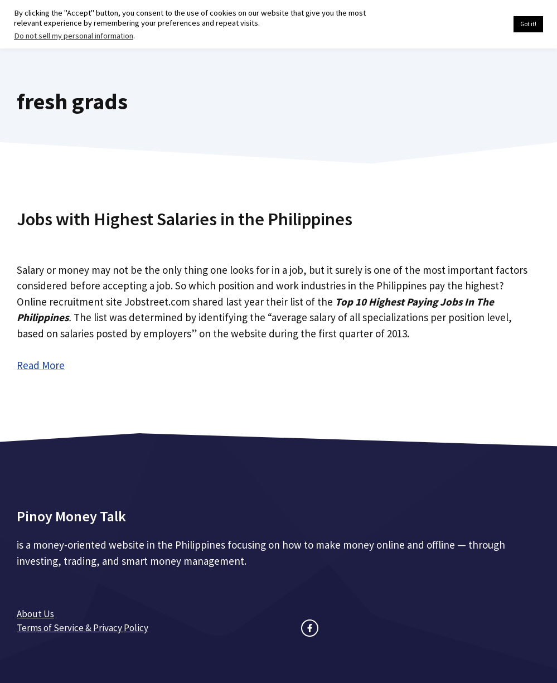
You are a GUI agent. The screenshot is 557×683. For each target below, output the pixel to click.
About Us (35, 614)
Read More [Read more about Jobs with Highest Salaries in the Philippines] (41, 365)
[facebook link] (309, 628)
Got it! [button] (528, 24)
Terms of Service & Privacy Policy (82, 628)
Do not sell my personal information (73, 36)
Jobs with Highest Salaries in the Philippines (184, 219)
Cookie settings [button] (478, 25)
